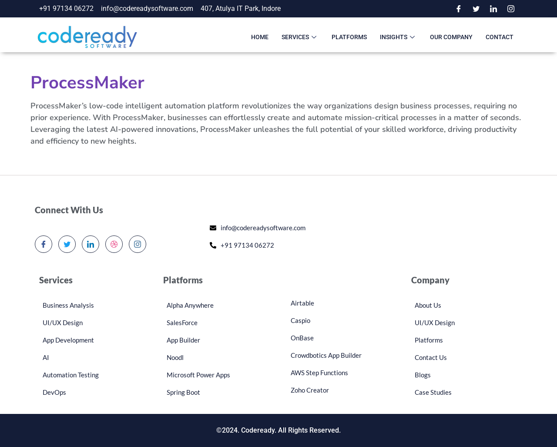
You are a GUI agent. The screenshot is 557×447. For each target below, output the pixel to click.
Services (300, 37)
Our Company (451, 37)
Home (259, 37)
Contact (499, 37)
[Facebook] (458, 8)
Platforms (349, 37)
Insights (398, 37)
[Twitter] (476, 8)
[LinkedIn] (493, 8)
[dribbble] (114, 244)
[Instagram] (510, 8)
